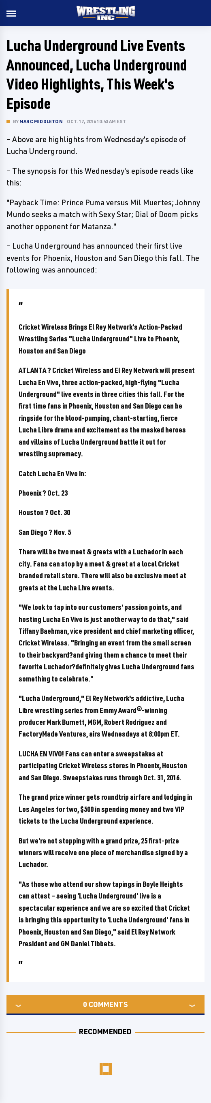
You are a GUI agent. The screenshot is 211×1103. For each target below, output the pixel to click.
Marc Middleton (41, 121)
